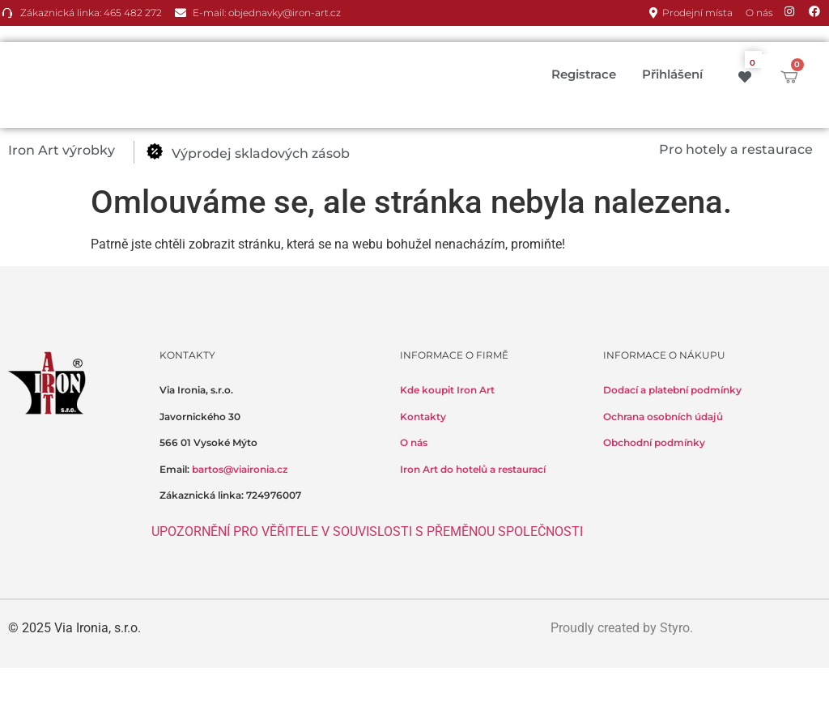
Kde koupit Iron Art (447, 390)
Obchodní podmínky (654, 442)
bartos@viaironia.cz (239, 469)
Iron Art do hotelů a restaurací (473, 469)
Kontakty (423, 416)
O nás (413, 442)
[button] (71, 150)
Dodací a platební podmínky (672, 390)
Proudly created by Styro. (622, 628)
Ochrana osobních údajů (663, 416)
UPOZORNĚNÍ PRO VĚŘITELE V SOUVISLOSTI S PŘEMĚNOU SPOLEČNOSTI (367, 531)
